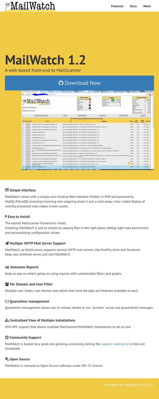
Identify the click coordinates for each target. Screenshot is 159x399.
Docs (133, 6)
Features (117, 6)
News (147, 6)
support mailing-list (115, 344)
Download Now (79, 82)
